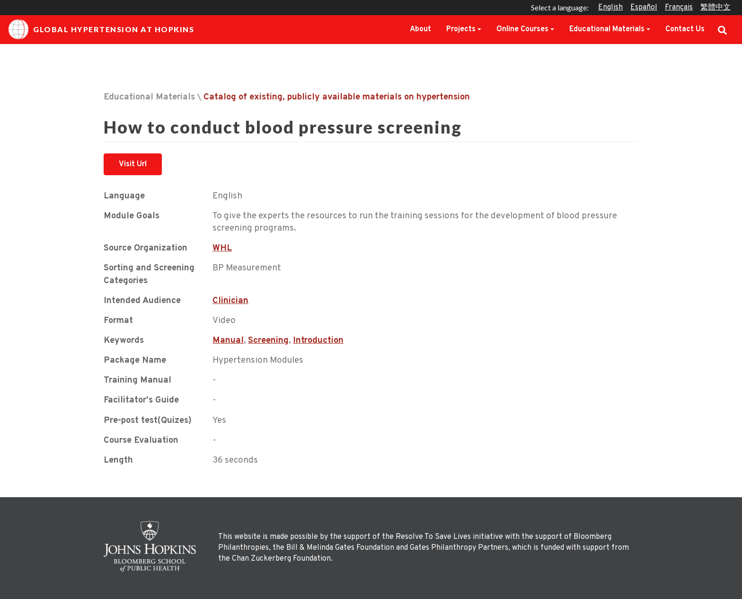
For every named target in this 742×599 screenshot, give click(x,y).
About (420, 29)
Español (643, 7)
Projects (461, 29)
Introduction (318, 340)
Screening (268, 340)
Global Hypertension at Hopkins (101, 29)
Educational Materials (607, 29)
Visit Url (133, 164)
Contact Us (685, 29)
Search (722, 29)
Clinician (230, 300)
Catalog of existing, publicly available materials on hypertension (336, 97)
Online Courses (522, 29)
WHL (222, 248)
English (610, 7)
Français (679, 7)
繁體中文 (715, 7)
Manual (228, 340)
